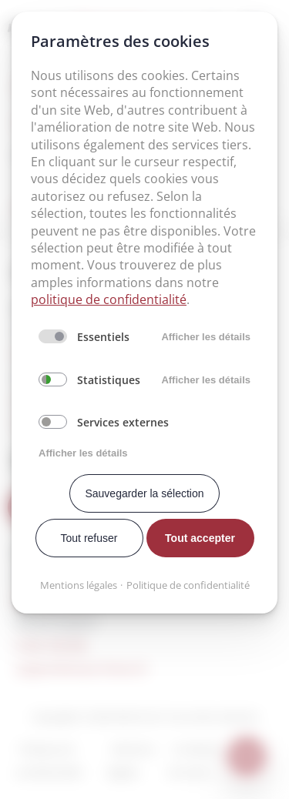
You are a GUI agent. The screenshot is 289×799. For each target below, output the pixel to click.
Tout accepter (200, 538)
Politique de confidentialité (188, 585)
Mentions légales (78, 585)
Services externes (123, 422)
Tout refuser (89, 538)
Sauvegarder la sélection (144, 493)
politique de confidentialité (109, 299)
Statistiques (108, 380)
